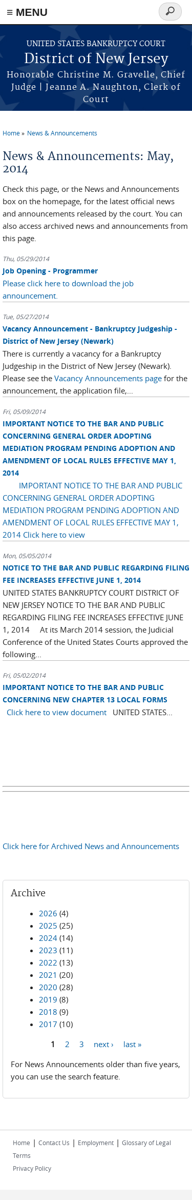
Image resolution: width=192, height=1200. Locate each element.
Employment (96, 1142)
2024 (48, 938)
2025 (48, 925)
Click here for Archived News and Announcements (91, 846)
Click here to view (54, 534)
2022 (48, 962)
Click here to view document (56, 712)
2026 (48, 913)
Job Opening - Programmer (50, 271)
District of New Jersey (96, 59)
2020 (48, 987)
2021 (48, 975)
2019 (48, 999)
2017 (48, 1024)
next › (104, 1044)
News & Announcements (62, 133)
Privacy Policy (32, 1168)
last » (132, 1044)
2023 (48, 950)
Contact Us (54, 1142)
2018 (48, 1012)
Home (11, 133)
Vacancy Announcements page (109, 378)
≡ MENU (27, 12)
